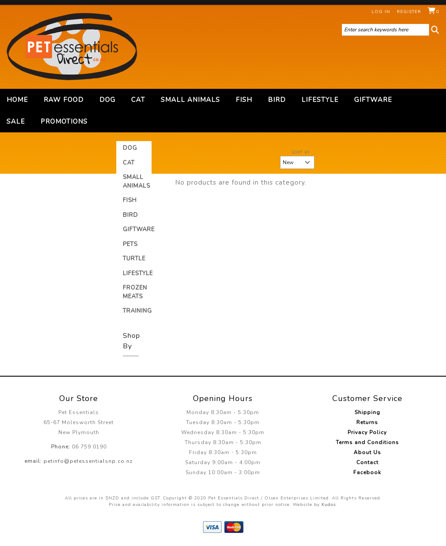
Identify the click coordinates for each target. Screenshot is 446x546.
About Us (367, 452)
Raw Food (64, 99)
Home (17, 99)
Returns (367, 422)
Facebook (367, 472)
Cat (138, 99)
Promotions (64, 121)
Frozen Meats (135, 292)
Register (409, 12)
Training (137, 311)
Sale (16, 121)
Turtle (134, 259)
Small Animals (190, 99)
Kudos (328, 505)
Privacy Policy (367, 432)
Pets (130, 244)
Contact (367, 462)
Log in (381, 12)
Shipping (367, 412)
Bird (277, 99)
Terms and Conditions (367, 442)
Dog (107, 99)
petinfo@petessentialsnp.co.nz (88, 461)
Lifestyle (319, 99)
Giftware (373, 99)
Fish (244, 99)
